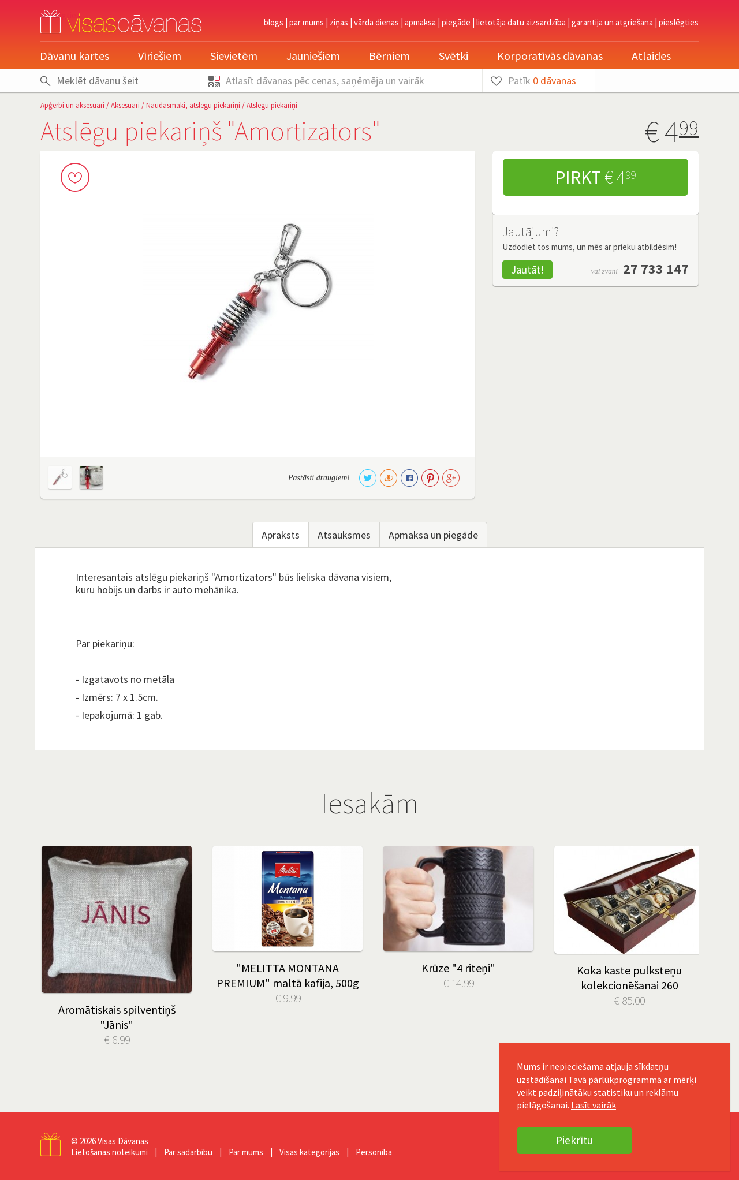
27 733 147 (656, 269)
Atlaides (651, 55)
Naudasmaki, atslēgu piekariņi (193, 105)
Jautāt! (527, 270)
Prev (57, 905)
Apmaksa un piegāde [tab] (433, 535)
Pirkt (595, 177)
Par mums (306, 22)
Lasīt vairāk (593, 1105)
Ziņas (339, 22)
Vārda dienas (376, 22)
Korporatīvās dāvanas (550, 55)
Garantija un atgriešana (612, 22)
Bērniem (389, 55)
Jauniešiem (313, 55)
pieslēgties (679, 22)
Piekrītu (574, 1140)
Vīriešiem (159, 55)
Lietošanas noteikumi (109, 1152)
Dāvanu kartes (74, 55)
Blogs (273, 22)
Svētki (453, 55)
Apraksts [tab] (281, 535)
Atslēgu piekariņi (272, 105)
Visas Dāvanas (123, 1141)
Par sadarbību (188, 1152)
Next (681, 905)
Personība (374, 1152)
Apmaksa (420, 22)
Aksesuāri (125, 105)
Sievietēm (233, 55)
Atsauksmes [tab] (344, 535)
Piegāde (456, 22)
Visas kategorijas (309, 1152)
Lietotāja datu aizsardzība (521, 22)
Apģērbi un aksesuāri (72, 105)
